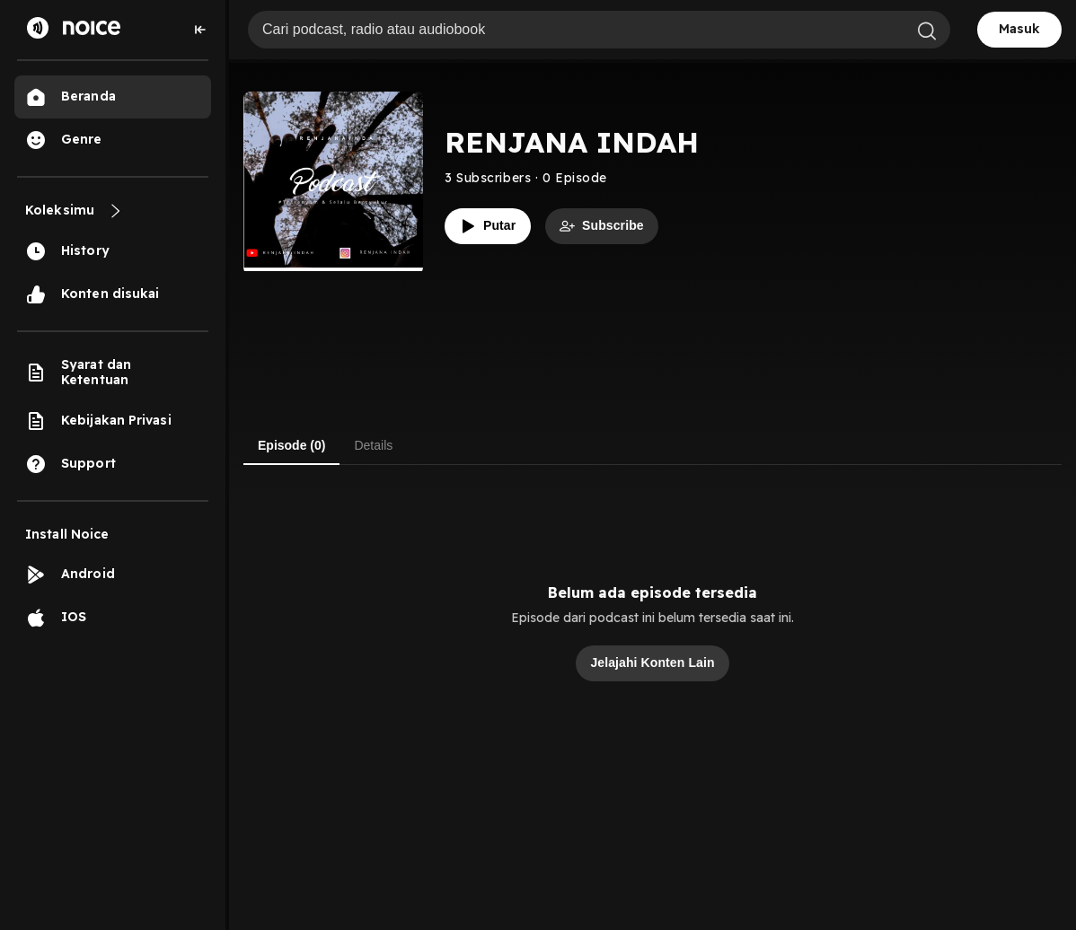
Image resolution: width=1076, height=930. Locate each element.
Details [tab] (373, 445)
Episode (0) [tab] (291, 445)
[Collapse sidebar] (200, 29)
